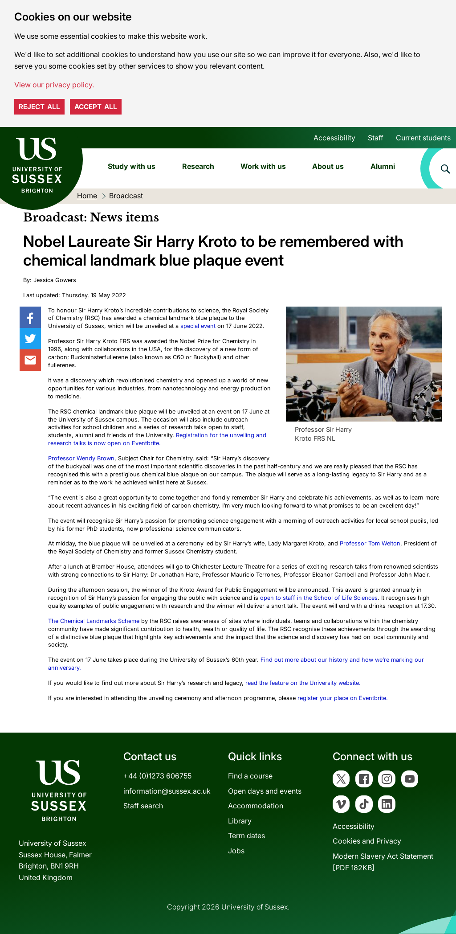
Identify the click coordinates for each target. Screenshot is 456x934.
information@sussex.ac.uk (167, 791)
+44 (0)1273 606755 (157, 775)
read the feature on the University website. (303, 683)
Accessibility (334, 137)
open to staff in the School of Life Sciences (319, 597)
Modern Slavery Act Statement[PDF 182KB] (383, 862)
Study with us (131, 166)
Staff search (143, 805)
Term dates (246, 835)
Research (198, 166)
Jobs (236, 850)
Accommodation (255, 805)
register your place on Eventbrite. (342, 698)
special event (198, 326)
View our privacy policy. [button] (54, 84)
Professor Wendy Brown (81, 458)
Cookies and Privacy (367, 840)
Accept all (95, 106)
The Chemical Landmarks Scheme (93, 621)
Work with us (263, 166)
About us (328, 166)
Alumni (382, 166)
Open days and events (264, 791)
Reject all (39, 106)
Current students (423, 137)
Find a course (250, 775)
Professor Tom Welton (370, 543)
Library (240, 820)
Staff (375, 137)
